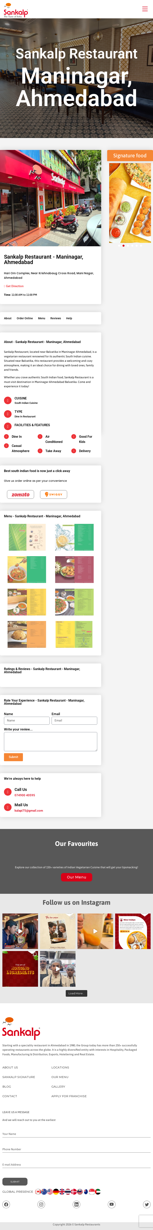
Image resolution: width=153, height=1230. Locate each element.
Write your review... (18, 729)
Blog (6, 1086)
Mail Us (21, 804)
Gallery (58, 1086)
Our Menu (76, 877)
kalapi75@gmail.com (29, 810)
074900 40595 (25, 795)
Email (56, 714)
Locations (60, 1067)
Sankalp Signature (18, 1077)
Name (8, 714)
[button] (119, 246)
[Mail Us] (8, 807)
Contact (9, 1096)
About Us (10, 1067)
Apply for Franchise (69, 1096)
